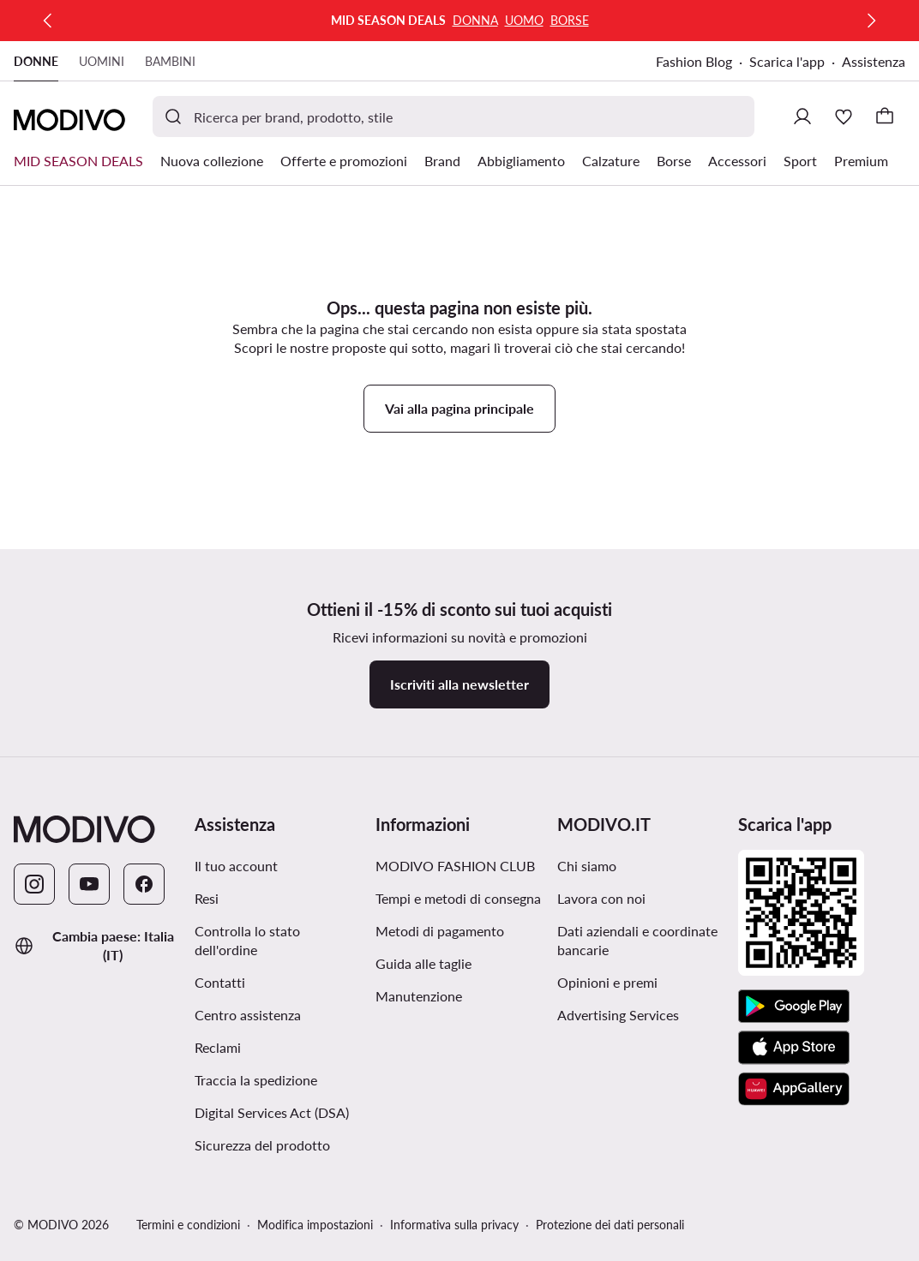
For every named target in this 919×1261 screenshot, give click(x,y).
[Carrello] (884, 116)
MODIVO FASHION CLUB (455, 866)
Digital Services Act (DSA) (272, 1112)
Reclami (218, 1047)
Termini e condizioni (188, 1224)
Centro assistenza (248, 1015)
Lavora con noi (601, 898)
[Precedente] (48, 20)
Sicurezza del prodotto (262, 1145)
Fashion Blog (694, 61)
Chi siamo (586, 866)
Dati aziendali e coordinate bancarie (637, 940)
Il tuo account (236, 866)
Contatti (220, 982)
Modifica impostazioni (315, 1224)
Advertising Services (618, 1015)
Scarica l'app (787, 61)
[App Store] (794, 1048)
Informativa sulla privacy (454, 1224)
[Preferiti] (843, 116)
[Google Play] (794, 1006)
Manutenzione (418, 996)
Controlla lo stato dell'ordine (247, 940)
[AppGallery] (794, 1089)
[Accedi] (802, 116)
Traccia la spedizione (256, 1080)
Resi (207, 898)
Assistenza (873, 61)
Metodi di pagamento (439, 931)
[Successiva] (871, 20)
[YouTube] (89, 884)
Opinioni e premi (607, 982)
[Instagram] (34, 884)
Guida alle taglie (423, 963)
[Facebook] (144, 884)
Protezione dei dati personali (610, 1224)
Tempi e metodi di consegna (458, 898)
